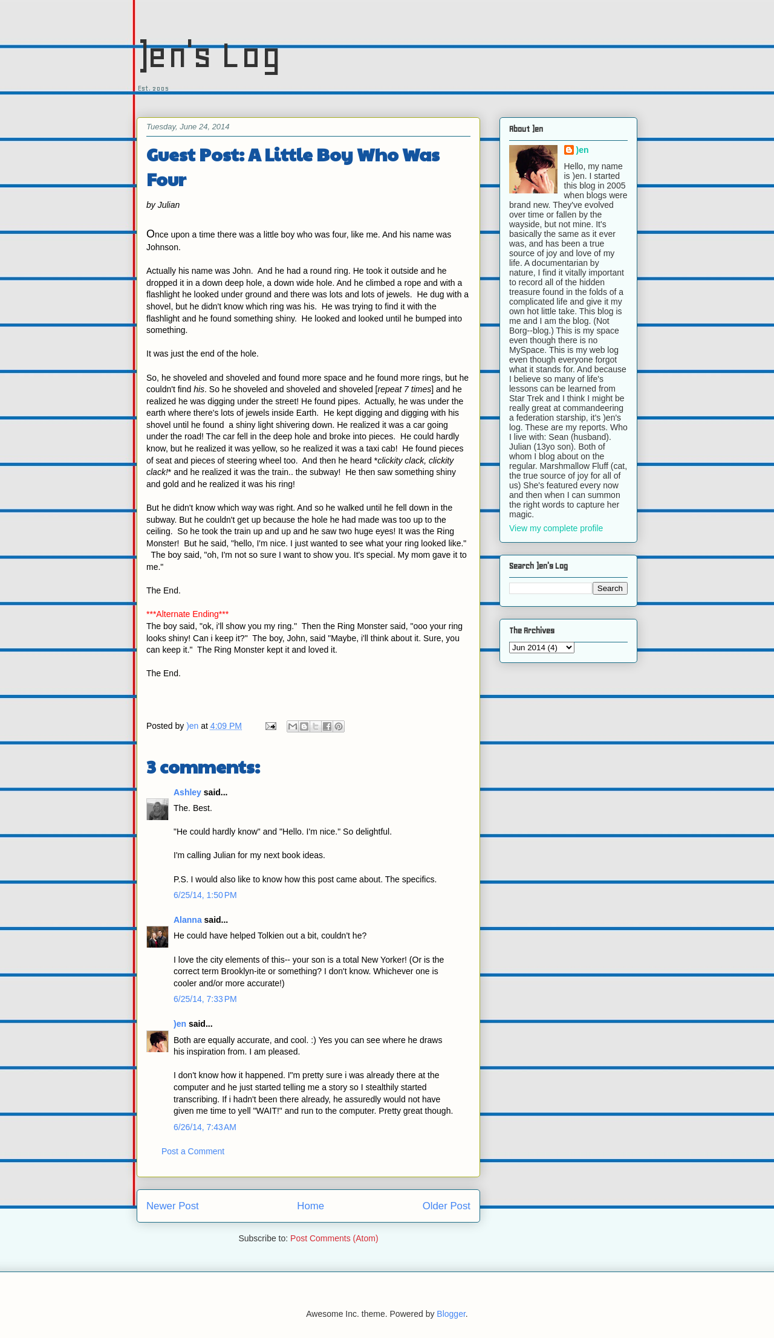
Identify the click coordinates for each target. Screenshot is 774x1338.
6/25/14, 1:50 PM (205, 895)
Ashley (187, 792)
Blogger (451, 1314)
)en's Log (209, 54)
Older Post (446, 1206)
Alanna (188, 920)
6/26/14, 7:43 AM (205, 1127)
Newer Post (172, 1206)
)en (180, 1024)
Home (310, 1206)
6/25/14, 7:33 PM (205, 999)
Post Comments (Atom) (334, 1238)
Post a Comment (192, 1151)
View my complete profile (556, 528)
